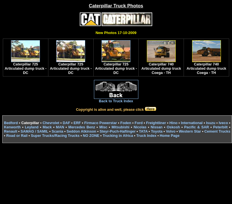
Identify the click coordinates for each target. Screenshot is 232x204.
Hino (173, 123)
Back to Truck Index (116, 101)
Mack (47, 127)
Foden (125, 123)
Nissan (156, 127)
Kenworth (12, 127)
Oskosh (173, 127)
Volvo (170, 131)
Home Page (170, 135)
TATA (143, 131)
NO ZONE (91, 135)
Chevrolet (51, 123)
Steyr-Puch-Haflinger (118, 131)
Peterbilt (220, 127)
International (192, 123)
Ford (139, 123)
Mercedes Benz (81, 127)
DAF (66, 123)
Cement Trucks (217, 131)
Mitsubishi (120, 127)
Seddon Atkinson (81, 131)
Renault (10, 131)
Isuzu (210, 123)
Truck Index (146, 135)
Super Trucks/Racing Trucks (55, 135)
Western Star (190, 131)
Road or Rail (16, 135)
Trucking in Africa (118, 135)
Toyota (156, 131)
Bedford (11, 123)
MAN (60, 127)
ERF (77, 123)
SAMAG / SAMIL (34, 131)
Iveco (223, 123)
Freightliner (156, 123)
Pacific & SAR (196, 127)
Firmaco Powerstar (100, 123)
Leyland (31, 127)
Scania (57, 131)
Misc (103, 127)
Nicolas (140, 127)
